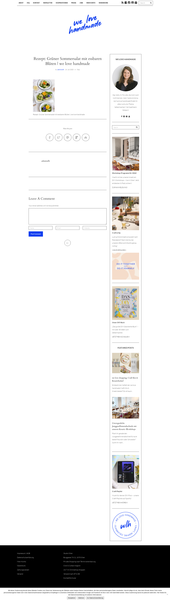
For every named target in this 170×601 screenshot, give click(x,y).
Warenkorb (103, 3)
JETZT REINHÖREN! (120, 502)
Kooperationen (62, 3)
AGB (28, 553)
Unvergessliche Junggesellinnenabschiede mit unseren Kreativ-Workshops (124, 426)
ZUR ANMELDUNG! (120, 187)
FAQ (28, 3)
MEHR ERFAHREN (119, 250)
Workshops (81, 47)
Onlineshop (103, 47)
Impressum (21, 553)
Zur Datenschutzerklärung (95, 598)
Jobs (81, 3)
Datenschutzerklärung (25, 557)
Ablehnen (81, 598)
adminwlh (60, 69)
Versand (20, 574)
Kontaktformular (69, 578)
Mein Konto (90, 3)
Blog (62, 47)
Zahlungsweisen (23, 570)
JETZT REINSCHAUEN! (121, 337)
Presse (73, 3)
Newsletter (47, 3)
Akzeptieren (71, 598)
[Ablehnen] (167, 594)
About (21, 3)
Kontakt (36, 3)
